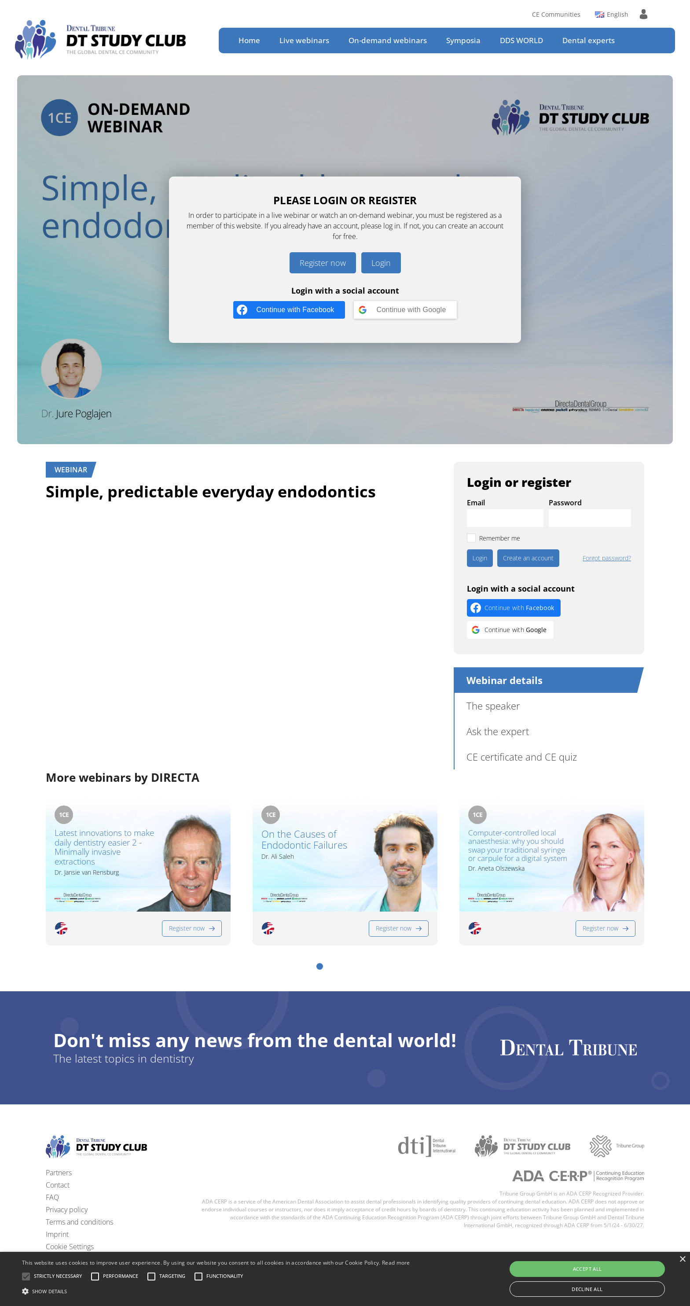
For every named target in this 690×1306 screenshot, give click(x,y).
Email (476, 503)
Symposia (463, 40)
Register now (323, 263)
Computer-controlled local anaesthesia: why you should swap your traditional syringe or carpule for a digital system (517, 845)
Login (381, 263)
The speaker (493, 705)
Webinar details (504, 680)
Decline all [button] (587, 1289)
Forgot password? (607, 558)
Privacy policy (67, 1209)
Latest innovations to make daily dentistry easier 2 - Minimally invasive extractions (104, 847)
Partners (59, 1172)
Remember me (499, 538)
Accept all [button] (587, 1269)
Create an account (528, 558)
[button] (319, 966)
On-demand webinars (388, 40)
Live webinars (304, 40)
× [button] (682, 1259)
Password (565, 503)
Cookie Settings (70, 1246)
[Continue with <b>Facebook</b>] (289, 310)
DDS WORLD (521, 40)
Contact (58, 1185)
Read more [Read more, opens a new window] (396, 1262)
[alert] (345, 1279)
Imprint (57, 1234)
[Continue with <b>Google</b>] (405, 310)
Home (249, 40)
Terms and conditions (79, 1222)
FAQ (52, 1197)
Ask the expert (497, 731)
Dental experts (588, 40)
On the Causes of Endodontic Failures (304, 839)
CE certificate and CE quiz (521, 756)
